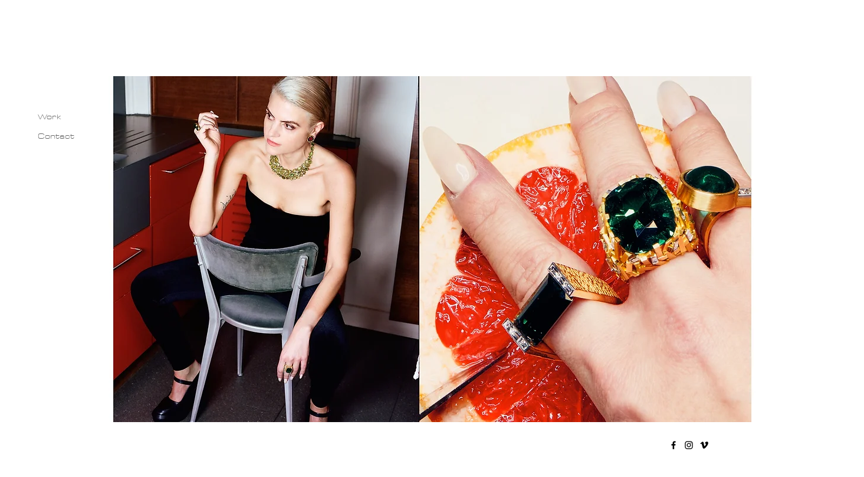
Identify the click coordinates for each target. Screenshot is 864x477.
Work (49, 117)
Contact (56, 136)
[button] (432, 249)
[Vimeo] (704, 445)
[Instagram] (689, 445)
